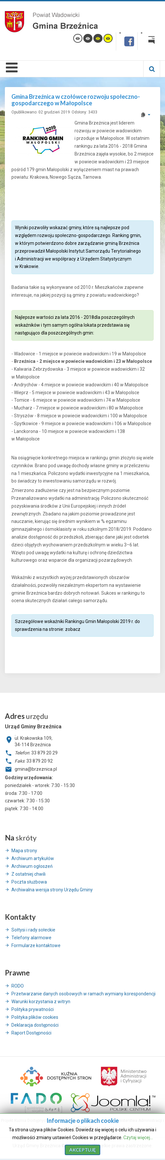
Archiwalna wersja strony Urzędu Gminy (52, 889)
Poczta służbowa (29, 882)
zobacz (72, 629)
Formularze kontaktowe (36, 945)
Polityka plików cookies (34, 1017)
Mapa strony (24, 850)
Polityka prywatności (32, 1009)
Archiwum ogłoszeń (32, 866)
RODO (17, 986)
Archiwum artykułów (32, 858)
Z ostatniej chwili (28, 874)
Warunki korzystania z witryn (40, 1001)
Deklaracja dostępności (35, 1025)
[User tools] (145, 115)
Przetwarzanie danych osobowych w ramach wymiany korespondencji (83, 993)
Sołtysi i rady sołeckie (33, 929)
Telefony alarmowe (31, 937)
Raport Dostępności (31, 1032)
